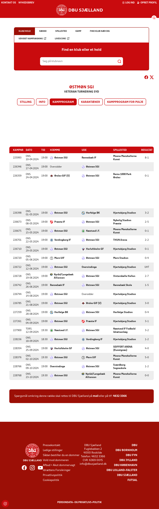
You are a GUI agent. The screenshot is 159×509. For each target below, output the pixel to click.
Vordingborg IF (62, 240)
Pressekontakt (51, 445)
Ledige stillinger (53, 450)
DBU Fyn (131, 455)
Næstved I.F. (93, 231)
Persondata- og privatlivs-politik (79, 502)
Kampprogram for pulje (125, 102)
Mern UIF (59, 258)
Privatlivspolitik (52, 475)
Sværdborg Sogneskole (119, 366)
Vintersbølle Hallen (124, 276)
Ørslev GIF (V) (62, 176)
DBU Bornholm (126, 450)
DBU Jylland (128, 460)
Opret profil (147, 2)
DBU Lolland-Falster (122, 470)
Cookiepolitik (51, 480)
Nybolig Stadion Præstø (122, 222)
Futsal (132, 480)
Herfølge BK (93, 213)
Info (42, 102)
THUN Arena (120, 240)
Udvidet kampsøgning (32, 38)
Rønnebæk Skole (122, 285)
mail (95, 396)
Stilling (26, 102)
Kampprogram (63, 102)
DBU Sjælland (127, 475)
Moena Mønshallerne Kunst (125, 157)
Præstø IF (59, 222)
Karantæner (90, 102)
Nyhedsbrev (26, 3)
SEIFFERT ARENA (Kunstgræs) (122, 348)
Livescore (62, 38)
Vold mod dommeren (56, 460)
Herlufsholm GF (95, 249)
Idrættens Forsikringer (56, 470)
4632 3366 (120, 396)
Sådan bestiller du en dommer (61, 455)
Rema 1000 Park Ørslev (122, 176)
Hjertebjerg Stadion (124, 213)
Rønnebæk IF (89, 158)
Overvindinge (89, 267)
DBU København (125, 465)
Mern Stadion (120, 258)
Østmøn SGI (61, 158)
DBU (134, 445)
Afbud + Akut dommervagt (59, 465)
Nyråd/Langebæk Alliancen (63, 276)
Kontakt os (8, 3)
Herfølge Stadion (123, 312)
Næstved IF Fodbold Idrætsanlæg (124, 330)
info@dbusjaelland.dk (93, 464)
